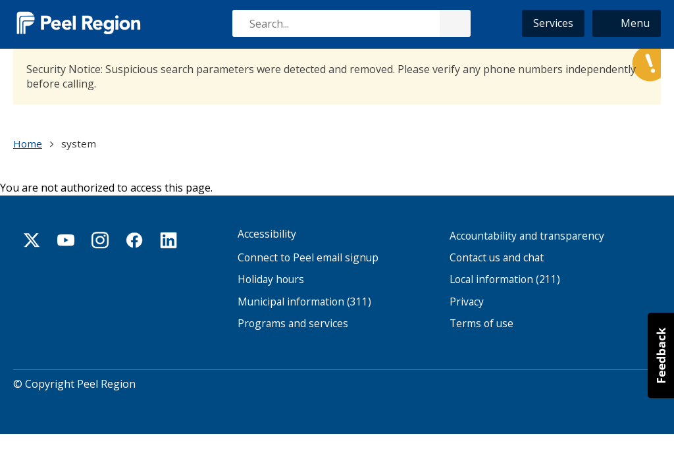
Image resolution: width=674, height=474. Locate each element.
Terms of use (481, 323)
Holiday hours (271, 279)
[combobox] (350, 23)
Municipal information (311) (304, 302)
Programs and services (293, 323)
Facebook (134, 240)
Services (553, 23)
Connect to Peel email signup (308, 258)
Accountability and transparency (527, 236)
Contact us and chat (497, 258)
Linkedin (168, 240)
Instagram (100, 240)
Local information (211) (505, 279)
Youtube (66, 240)
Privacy (467, 302)
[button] (626, 23)
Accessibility (267, 234)
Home (27, 143)
